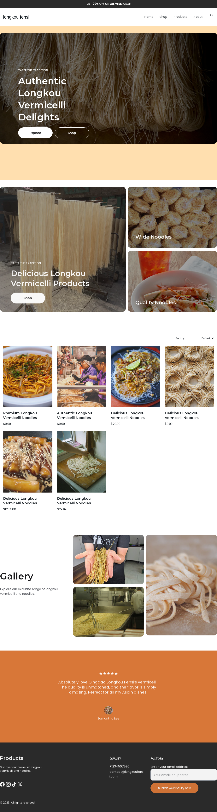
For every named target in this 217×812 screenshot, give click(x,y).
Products (180, 17)
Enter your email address (169, 771)
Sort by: (181, 338)
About (198, 17)
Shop (163, 17)
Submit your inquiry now (174, 792)
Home (148, 17)
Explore (35, 133)
